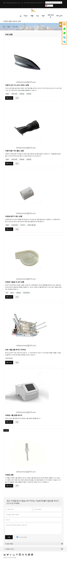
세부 (17, 98)
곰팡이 (7, 93)
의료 (7, 292)
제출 (9, 537)
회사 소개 (59, 16)
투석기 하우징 (9, 358)
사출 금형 (22, 93)
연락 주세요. (51, 16)
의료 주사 (23, 225)
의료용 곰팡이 (15, 225)
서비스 (26, 16)
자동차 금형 (14, 93)
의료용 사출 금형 (31, 225)
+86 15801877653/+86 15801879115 (34, 3)
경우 (43, 16)
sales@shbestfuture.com (13, 3)
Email (9, 98)
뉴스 (37, 16)
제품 (32, 16)
